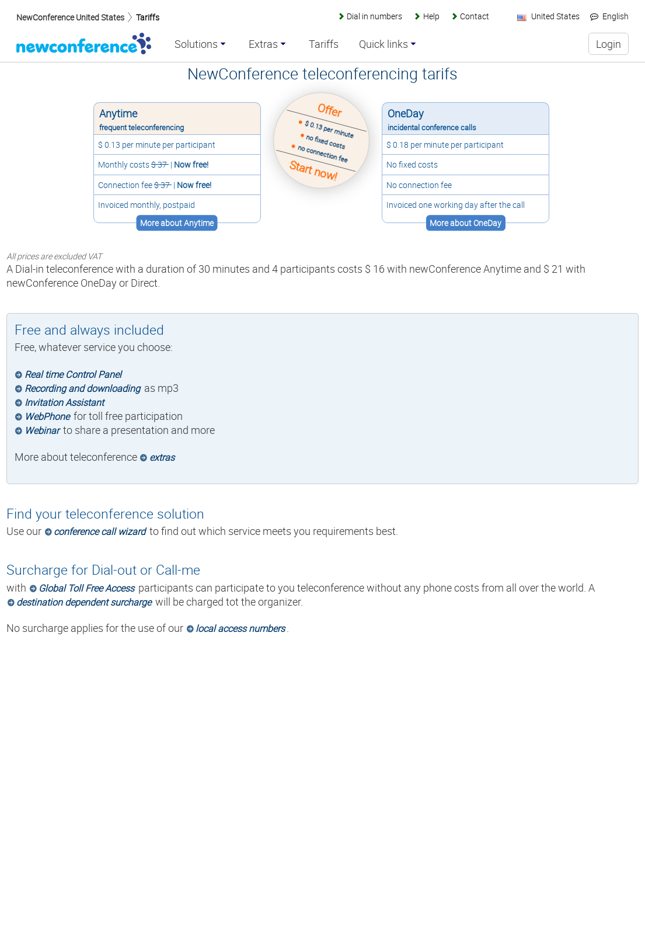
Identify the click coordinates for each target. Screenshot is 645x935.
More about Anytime (176, 222)
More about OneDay (467, 222)
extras (162, 457)
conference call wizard (99, 531)
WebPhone (47, 416)
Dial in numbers (374, 16)
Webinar (42, 430)
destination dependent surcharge (83, 602)
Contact (474, 16)
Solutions (196, 44)
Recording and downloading (82, 388)
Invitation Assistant (64, 402)
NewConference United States (70, 17)
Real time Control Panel (73, 374)
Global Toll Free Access (86, 588)
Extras (263, 44)
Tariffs (147, 17)
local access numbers (240, 628)
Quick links (383, 44)
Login (608, 44)
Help (431, 16)
